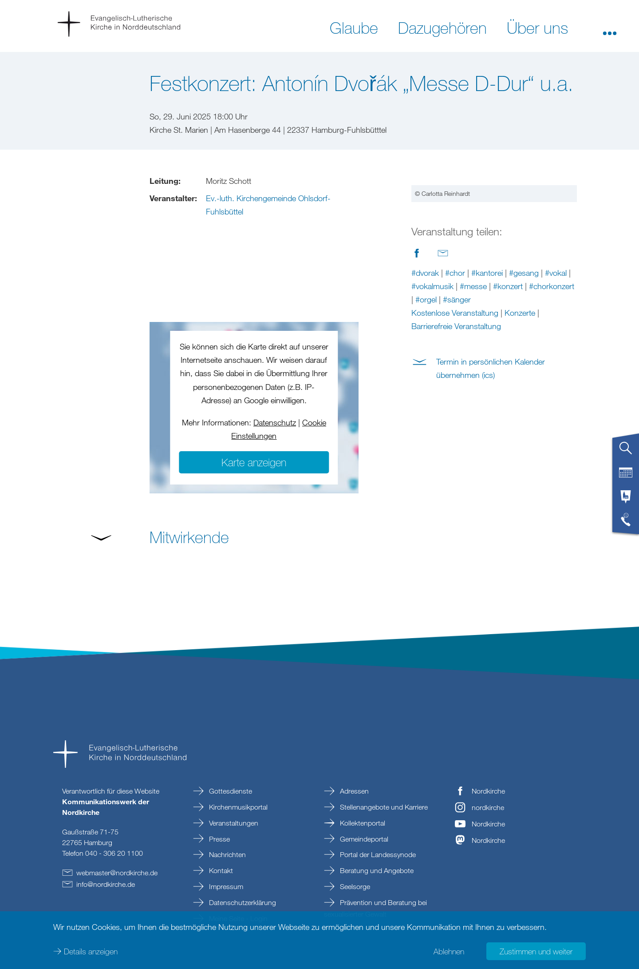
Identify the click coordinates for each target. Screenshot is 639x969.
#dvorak (425, 384)
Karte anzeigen (253, 462)
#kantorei (487, 384)
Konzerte (520, 424)
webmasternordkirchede (117, 873)
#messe (473, 397)
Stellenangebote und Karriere (383, 807)
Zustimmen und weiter (536, 951)
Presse (218, 839)
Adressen (353, 791)
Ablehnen (449, 951)
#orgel (426, 411)
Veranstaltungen (232, 823)
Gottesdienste (229, 791)
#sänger (457, 411)
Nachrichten (226, 854)
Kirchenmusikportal (237, 807)
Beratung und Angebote (376, 870)
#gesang (524, 384)
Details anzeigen (91, 951)
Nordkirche (488, 791)
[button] (610, 27)
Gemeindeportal (363, 839)
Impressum (225, 886)
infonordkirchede (105, 884)
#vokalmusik (432, 397)
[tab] (625, 452)
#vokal (556, 384)
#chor (455, 384)
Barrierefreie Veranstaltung (456, 437)
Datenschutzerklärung (241, 902)
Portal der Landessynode (377, 854)
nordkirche (488, 807)
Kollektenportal (361, 823)
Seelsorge (354, 886)
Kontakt (220, 870)
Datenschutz (274, 422)
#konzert (508, 397)
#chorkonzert (551, 397)
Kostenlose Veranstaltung (454, 424)
